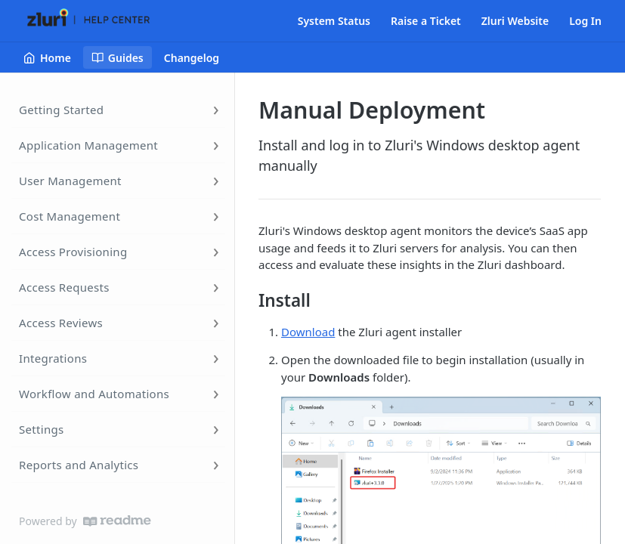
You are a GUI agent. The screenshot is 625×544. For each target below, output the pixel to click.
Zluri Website (515, 21)
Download (308, 331)
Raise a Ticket (426, 21)
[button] (441, 510)
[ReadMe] (117, 521)
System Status (334, 21)
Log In (585, 21)
